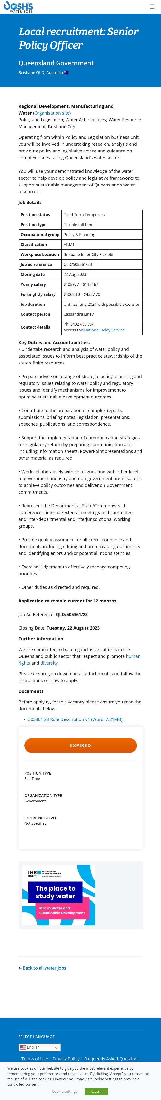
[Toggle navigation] (152, 7)
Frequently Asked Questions (112, 1059)
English (30, 1047)
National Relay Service (104, 330)
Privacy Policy (66, 1059)
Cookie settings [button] (64, 1091)
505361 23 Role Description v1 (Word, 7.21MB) (75, 719)
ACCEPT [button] (96, 1091)
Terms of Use (34, 1059)
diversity (49, 663)
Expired (80, 745)
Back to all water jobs (42, 968)
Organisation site (51, 113)
